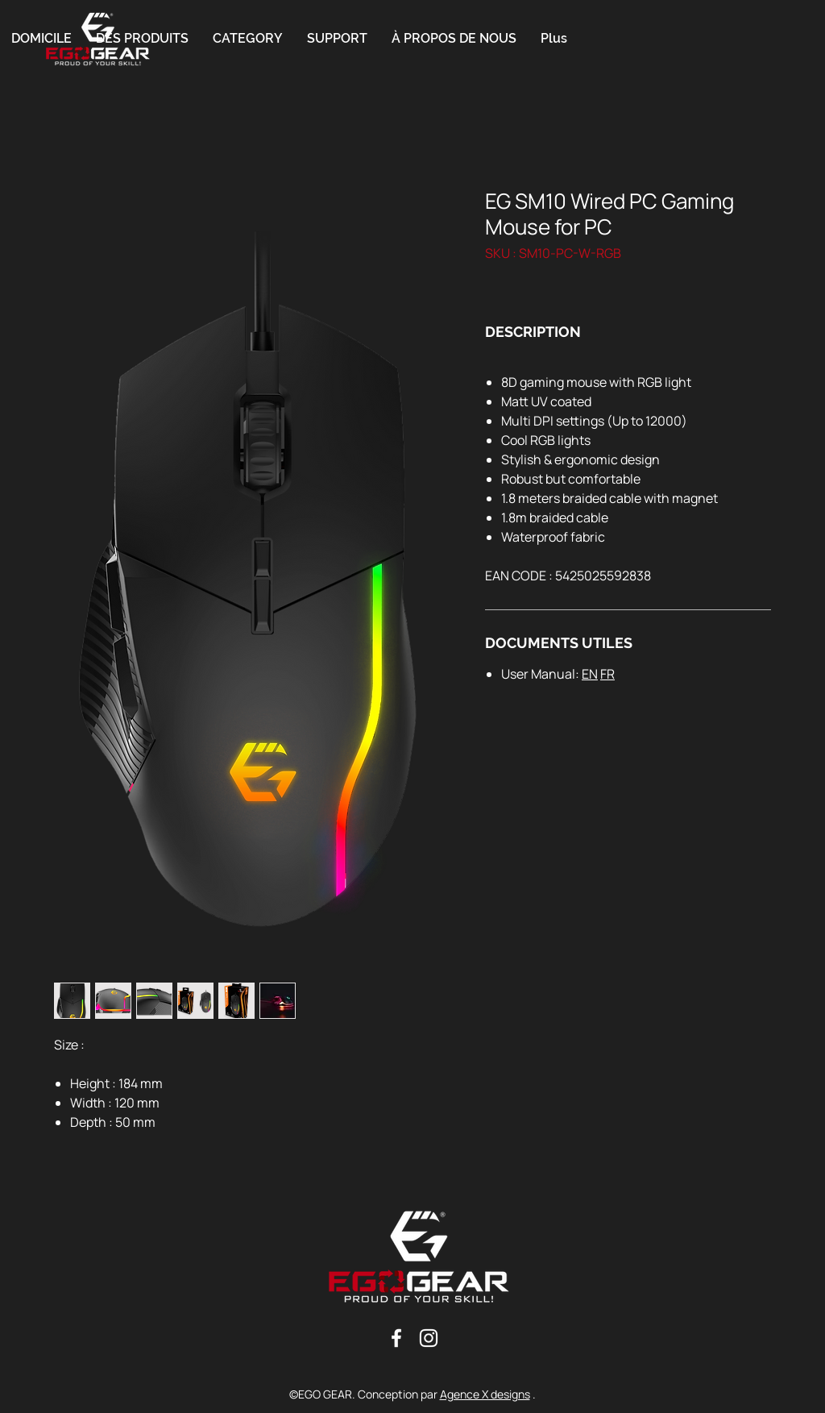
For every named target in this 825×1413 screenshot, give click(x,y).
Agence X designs (485, 1394)
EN (590, 674)
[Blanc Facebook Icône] (396, 1338)
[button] (248, 39)
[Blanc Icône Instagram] (429, 1338)
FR (607, 674)
